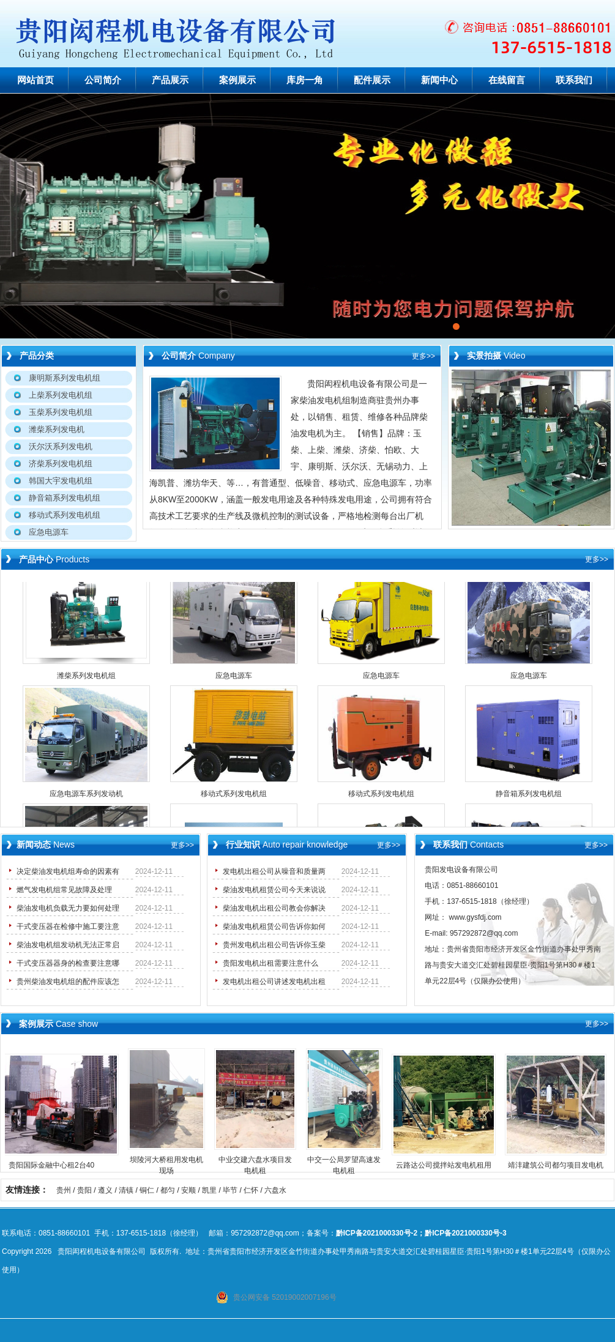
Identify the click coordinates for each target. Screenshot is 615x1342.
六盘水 (275, 1190)
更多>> (423, 356)
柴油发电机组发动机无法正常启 (68, 945)
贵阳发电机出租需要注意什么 (270, 963)
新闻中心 (439, 80)
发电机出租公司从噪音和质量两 (274, 871)
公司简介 (102, 80)
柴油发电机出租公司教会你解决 (274, 908)
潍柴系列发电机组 (86, 679)
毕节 (230, 1190)
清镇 (126, 1190)
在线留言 (506, 80)
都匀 (167, 1190)
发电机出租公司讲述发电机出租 (274, 981)
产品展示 (170, 80)
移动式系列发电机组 (234, 797)
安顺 (188, 1190)
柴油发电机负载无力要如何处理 (68, 908)
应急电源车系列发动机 (86, 797)
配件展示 (372, 80)
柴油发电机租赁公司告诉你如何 (274, 926)
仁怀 (251, 1190)
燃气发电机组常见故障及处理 (64, 889)
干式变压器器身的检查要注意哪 (68, 963)
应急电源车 (233, 679)
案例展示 (237, 80)
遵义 (105, 1190)
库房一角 (304, 80)
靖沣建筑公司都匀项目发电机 (560, 1165)
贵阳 (84, 1190)
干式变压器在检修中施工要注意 (68, 926)
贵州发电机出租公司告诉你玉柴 (274, 945)
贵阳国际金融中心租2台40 (56, 1165)
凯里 (209, 1190)
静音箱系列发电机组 (529, 797)
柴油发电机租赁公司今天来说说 (274, 889)
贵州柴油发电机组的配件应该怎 (68, 981)
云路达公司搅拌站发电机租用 (448, 1165)
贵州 (63, 1190)
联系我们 (574, 80)
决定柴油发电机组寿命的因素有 (68, 871)
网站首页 (35, 80)
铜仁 (147, 1190)
